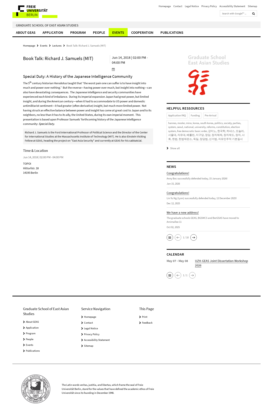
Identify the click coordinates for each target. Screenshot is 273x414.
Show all (175, 148)
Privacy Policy (209, 6)
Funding (195, 115)
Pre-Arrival (210, 115)
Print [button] (144, 316)
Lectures (57, 45)
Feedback (147, 322)
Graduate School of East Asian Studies (47, 25)
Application (53, 32)
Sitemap (252, 6)
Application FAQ (177, 115)
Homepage (165, 6)
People (99, 32)
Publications (171, 32)
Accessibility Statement (232, 6)
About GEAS (25, 32)
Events (118, 32)
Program (78, 32)
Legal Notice (192, 6)
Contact (177, 6)
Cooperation (142, 32)
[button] (170, 237)
